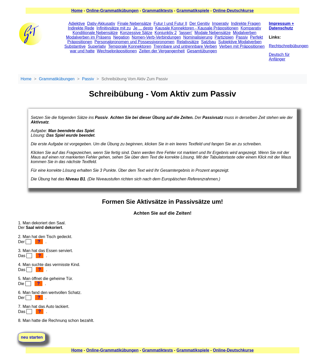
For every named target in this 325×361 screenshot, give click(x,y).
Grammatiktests (157, 10)
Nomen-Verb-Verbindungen (156, 37)
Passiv (242, 37)
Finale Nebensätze (134, 23)
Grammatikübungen (57, 79)
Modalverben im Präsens (88, 37)
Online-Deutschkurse (233, 10)
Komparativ (251, 28)
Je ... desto (143, 28)
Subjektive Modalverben (240, 42)
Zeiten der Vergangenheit (162, 51)
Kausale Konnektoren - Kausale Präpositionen (196, 28)
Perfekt (256, 37)
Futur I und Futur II (170, 23)
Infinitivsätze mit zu (113, 28)
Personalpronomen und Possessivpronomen (134, 42)
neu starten (32, 337)
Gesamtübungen (202, 51)
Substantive (75, 46)
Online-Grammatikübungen (112, 10)
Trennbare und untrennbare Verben (185, 46)
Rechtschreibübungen (288, 46)
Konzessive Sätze (136, 32)
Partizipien (224, 37)
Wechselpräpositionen (117, 51)
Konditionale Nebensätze (95, 32)
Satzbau (208, 42)
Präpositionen (79, 42)
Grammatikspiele (192, 10)
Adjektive (76, 23)
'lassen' (185, 32)
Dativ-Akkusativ (101, 23)
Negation (121, 37)
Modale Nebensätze (212, 32)
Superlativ (97, 46)
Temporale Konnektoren (129, 46)
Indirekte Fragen (246, 23)
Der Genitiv (199, 23)
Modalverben (244, 32)
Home (77, 10)
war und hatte (82, 51)
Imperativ (220, 23)
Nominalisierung (198, 37)
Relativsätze (188, 42)
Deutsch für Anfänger (279, 56)
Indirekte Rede (81, 28)
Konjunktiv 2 (166, 32)
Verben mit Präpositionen (242, 46)
